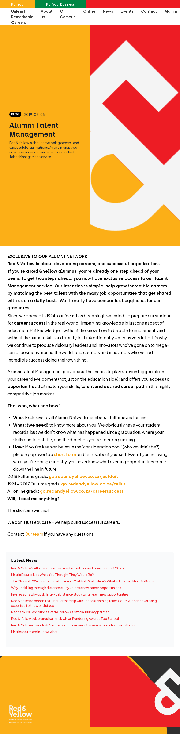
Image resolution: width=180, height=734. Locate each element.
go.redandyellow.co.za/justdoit (83, 476)
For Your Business (60, 4)
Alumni (171, 11)
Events (127, 11)
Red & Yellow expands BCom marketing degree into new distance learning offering (73, 625)
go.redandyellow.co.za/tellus (93, 483)
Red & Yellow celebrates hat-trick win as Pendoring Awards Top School (65, 618)
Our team (34, 534)
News (108, 11)
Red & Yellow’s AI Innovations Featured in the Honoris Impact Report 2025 (67, 568)
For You (17, 4)
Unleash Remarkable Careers (22, 17)
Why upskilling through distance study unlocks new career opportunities (66, 588)
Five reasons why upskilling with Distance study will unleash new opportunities (69, 594)
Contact (149, 11)
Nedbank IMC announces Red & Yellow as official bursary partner (60, 612)
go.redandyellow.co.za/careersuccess (82, 491)
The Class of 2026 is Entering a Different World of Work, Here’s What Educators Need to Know (82, 581)
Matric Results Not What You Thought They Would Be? (52, 574)
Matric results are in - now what (34, 631)
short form (65, 454)
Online (89, 11)
